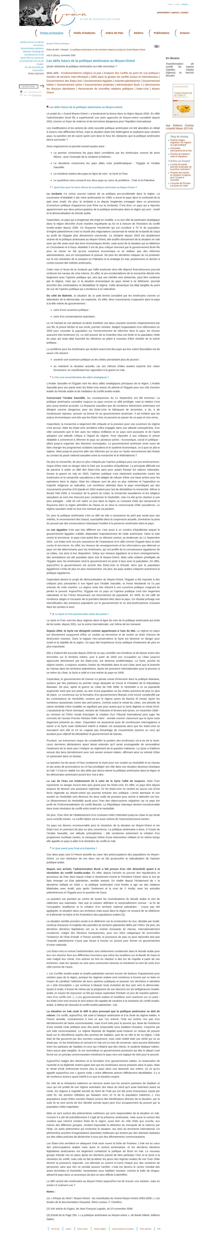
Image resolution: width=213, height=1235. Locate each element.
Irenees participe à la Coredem (123, 1229)
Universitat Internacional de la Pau (181, 149)
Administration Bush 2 (129, 84)
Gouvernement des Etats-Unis (64, 80)
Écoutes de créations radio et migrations (180, 155)
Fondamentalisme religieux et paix (81, 72)
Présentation (163, 12)
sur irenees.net (33, 92)
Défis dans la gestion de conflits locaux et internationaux (124, 76)
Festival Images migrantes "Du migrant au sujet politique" (180, 142)
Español (177, 4)
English (170, 4)
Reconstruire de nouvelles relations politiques (105, 88)
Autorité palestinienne (127, 80)
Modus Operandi (36, 73)
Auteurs (175, 12)
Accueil (49, 44)
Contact (184, 12)
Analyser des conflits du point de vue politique (131, 72)
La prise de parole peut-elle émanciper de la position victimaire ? (181, 167)
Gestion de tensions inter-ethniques (68, 76)
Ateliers (138, 32)
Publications (161, 32)
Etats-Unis (143, 88)
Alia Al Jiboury (53, 55)
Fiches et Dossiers (51, 32)
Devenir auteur (82, 1229)
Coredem (36, 95)
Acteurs (185, 32)
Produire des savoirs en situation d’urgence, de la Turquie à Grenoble (180, 176)
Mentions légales (100, 1229)
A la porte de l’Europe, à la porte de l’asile (180, 184)
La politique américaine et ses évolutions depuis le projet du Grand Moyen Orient (107, 49)
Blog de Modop (179, 136)
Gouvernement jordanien (99, 84)
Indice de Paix (114, 32)
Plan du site (55, 1229)
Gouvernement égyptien (98, 80)
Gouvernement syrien (69, 84)
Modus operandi (145, 1229)
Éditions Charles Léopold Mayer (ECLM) (180, 127)
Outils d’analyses (84, 32)
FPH (158, 1229)
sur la (33, 95)
